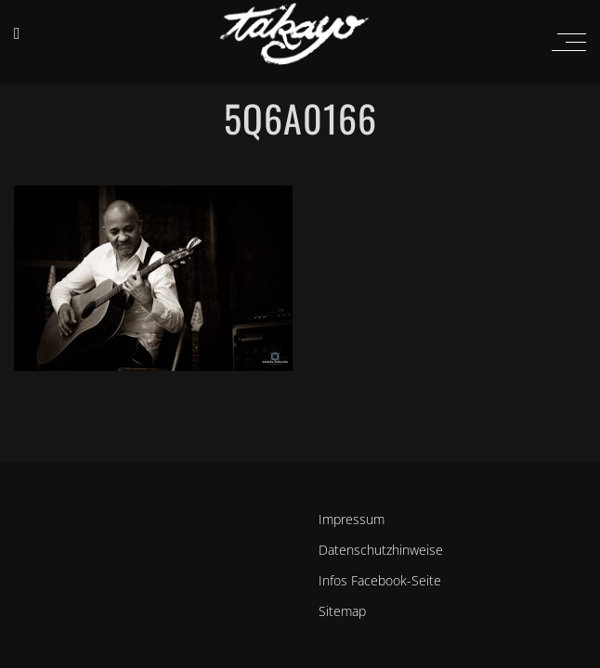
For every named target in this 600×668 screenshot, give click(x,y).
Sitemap (342, 611)
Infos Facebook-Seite (380, 580)
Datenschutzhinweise (381, 550)
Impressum (352, 519)
